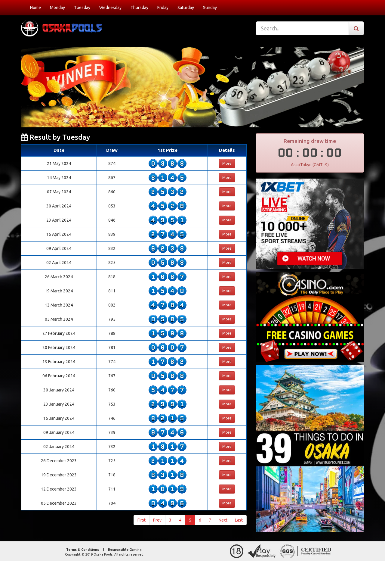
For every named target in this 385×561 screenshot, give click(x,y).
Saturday (185, 7)
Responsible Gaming (125, 549)
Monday (57, 7)
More (227, 163)
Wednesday (110, 7)
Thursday (139, 7)
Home (35, 7)
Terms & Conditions (82, 549)
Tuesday (82, 7)
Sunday (210, 7)
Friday (162, 7)
